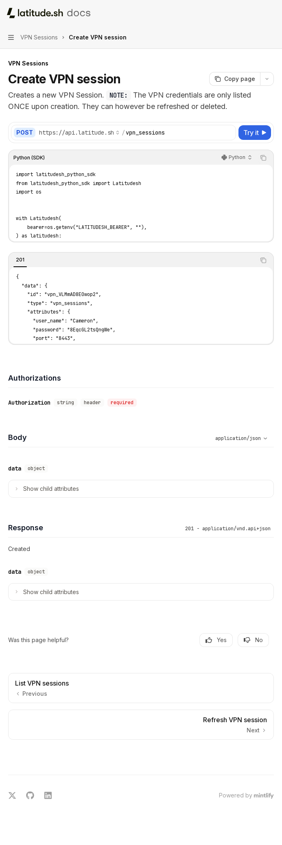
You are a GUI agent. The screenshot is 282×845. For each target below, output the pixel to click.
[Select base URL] (79, 132)
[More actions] (271, 13)
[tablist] (132, 260)
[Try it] (254, 132)
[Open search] (255, 13)
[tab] (20, 260)
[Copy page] (234, 79)
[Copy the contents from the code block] (263, 157)
